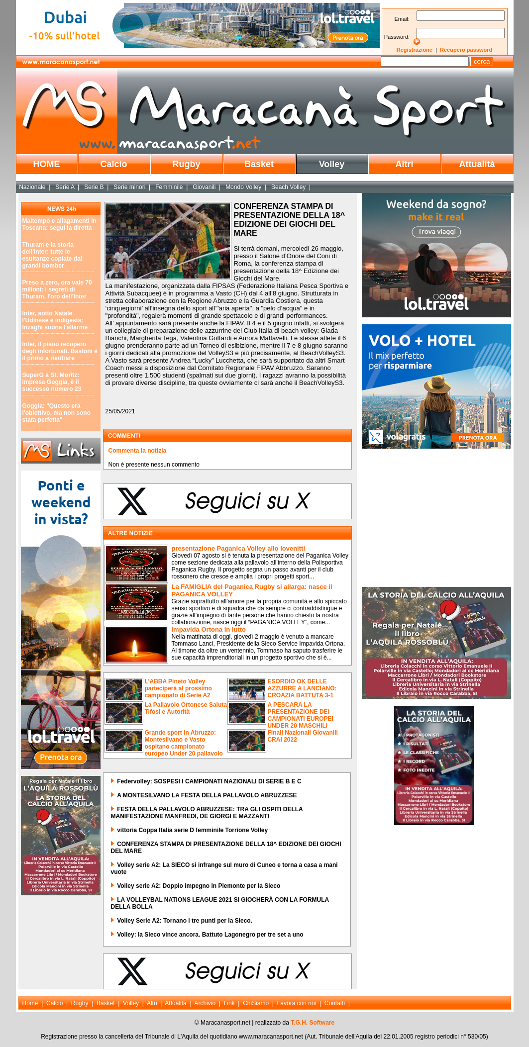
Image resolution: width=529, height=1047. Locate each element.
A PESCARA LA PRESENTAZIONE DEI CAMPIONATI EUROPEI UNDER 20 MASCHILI (300, 715)
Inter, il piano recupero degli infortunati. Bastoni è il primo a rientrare (60, 351)
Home (30, 1003)
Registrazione (414, 50)
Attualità (477, 164)
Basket (259, 164)
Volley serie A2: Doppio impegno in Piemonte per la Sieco (198, 885)
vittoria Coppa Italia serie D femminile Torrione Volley (192, 830)
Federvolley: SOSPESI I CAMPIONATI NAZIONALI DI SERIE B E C (209, 781)
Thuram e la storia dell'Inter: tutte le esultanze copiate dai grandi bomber (52, 255)
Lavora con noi (297, 1003)
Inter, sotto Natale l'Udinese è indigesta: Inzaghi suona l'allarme (55, 320)
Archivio (205, 1003)
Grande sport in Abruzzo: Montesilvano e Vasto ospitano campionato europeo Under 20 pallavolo (184, 743)
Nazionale (32, 187)
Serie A (64, 187)
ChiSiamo (256, 1003)
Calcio (113, 164)
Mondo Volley (243, 187)
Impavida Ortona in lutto (209, 629)
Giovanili (204, 187)
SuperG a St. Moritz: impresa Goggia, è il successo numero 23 (52, 382)
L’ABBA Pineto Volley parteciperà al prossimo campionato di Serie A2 (178, 688)
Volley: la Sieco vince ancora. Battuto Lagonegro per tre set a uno (210, 934)
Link (229, 1003)
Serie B (94, 187)
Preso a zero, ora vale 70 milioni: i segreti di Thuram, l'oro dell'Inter (57, 289)
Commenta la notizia (137, 450)
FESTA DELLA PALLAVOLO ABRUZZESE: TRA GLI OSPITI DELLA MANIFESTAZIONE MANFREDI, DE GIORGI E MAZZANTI (207, 813)
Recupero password (466, 50)
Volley (332, 164)
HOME (46, 164)
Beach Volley (288, 187)
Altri (405, 164)
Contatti (334, 1003)
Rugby (187, 164)
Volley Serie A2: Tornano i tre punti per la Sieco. (184, 920)
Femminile (169, 187)
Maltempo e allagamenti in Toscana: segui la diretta (59, 224)
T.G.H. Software (312, 1022)
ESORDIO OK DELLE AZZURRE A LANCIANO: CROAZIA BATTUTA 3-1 (302, 688)
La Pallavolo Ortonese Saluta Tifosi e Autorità (186, 708)
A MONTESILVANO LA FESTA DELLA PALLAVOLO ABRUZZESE (207, 795)
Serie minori (129, 187)
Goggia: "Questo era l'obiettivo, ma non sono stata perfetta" (56, 412)
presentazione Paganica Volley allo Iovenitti (239, 548)
